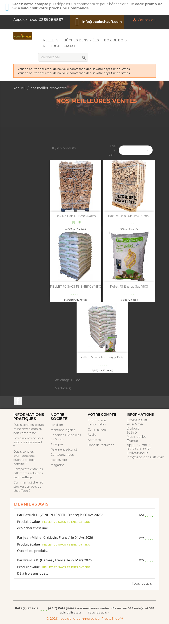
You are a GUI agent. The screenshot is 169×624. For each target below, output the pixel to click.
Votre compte (102, 415)
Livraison (57, 425)
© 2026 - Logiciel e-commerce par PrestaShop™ (84, 618)
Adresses (94, 440)
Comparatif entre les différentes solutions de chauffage (28, 473)
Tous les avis (142, 583)
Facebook (18, 401)
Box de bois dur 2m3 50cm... (129, 216)
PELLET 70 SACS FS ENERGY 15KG (75, 286)
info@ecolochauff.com (102, 22)
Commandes (97, 429)
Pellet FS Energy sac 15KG (129, 286)
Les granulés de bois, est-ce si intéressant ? (28, 442)
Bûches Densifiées (81, 40)
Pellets (51, 40)
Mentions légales (63, 430)
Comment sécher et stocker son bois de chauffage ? (28, 487)
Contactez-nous (62, 455)
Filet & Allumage (59, 46)
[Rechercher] (63, 57)
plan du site (59, 460)
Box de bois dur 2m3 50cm (76, 216)
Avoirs (92, 435)
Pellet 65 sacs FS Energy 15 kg (102, 357)
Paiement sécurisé (64, 449)
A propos (57, 444)
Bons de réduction (101, 445)
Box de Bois (115, 40)
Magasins (57, 465)
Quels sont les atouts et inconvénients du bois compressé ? (28, 429)
